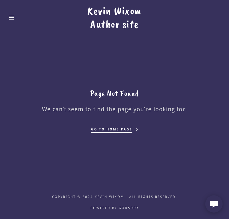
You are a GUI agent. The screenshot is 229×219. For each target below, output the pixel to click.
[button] (11, 17)
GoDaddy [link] (129, 208)
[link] (114, 26)
